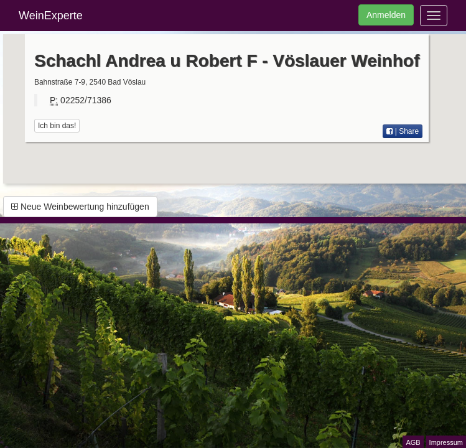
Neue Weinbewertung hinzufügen (80, 207)
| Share (402, 131)
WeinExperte (51, 15)
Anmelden (386, 15)
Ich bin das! (57, 125)
